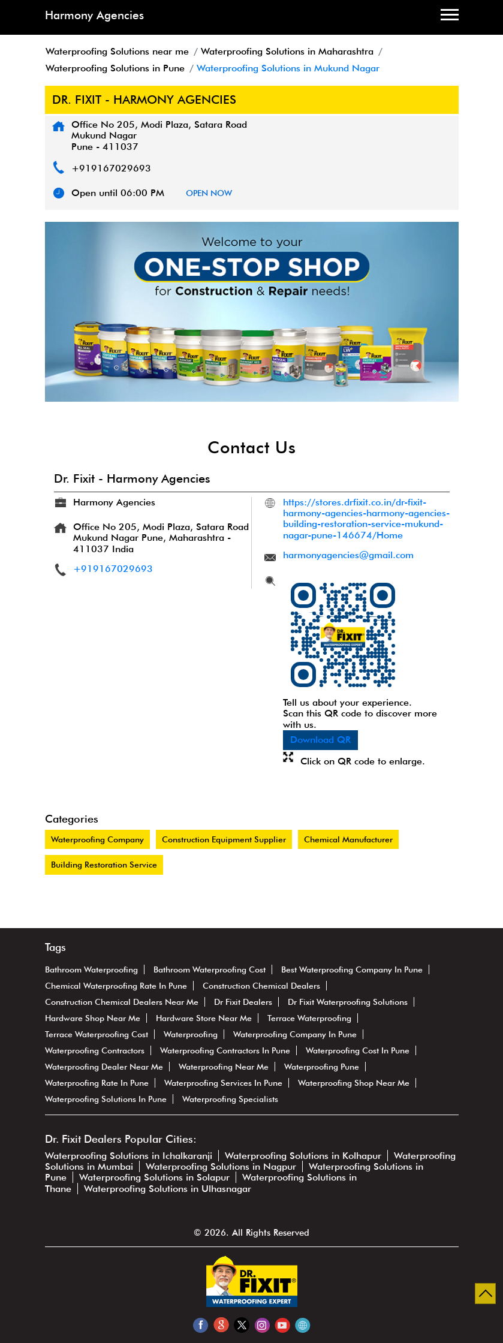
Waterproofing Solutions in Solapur (154, 1177)
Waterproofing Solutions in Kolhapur (303, 1155)
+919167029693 (111, 168)
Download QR (320, 739)
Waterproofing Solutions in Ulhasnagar (167, 1188)
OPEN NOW (209, 193)
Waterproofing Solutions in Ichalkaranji (128, 1155)
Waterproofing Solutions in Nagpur (221, 1166)
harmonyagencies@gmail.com (348, 555)
